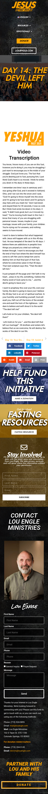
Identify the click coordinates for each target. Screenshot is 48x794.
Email (6, 638)
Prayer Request (30, 666)
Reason (7, 663)
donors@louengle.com (20, 751)
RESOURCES (24, 25)
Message (8, 670)
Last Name (9, 626)
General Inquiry (13, 666)
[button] (15, 346)
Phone (7, 651)
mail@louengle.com (19, 726)
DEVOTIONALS (24, 31)
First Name (9, 614)
